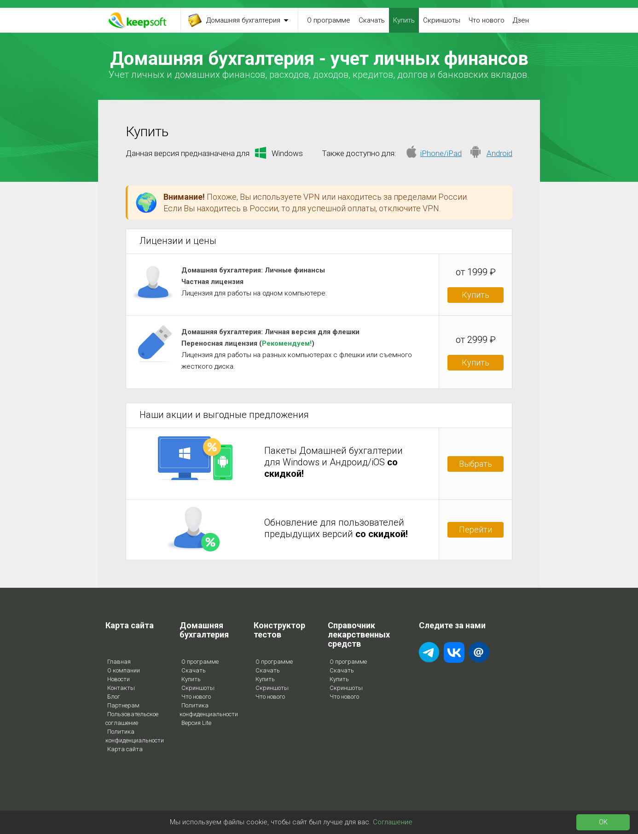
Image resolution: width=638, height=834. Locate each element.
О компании (123, 670)
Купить (404, 20)
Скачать (372, 20)
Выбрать (475, 464)
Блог (113, 696)
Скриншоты (441, 20)
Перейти (475, 529)
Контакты (121, 687)
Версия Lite (196, 722)
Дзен (521, 20)
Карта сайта (125, 749)
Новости (118, 679)
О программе (328, 20)
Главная (119, 661)
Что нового (487, 20)
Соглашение (392, 822)
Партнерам (123, 705)
